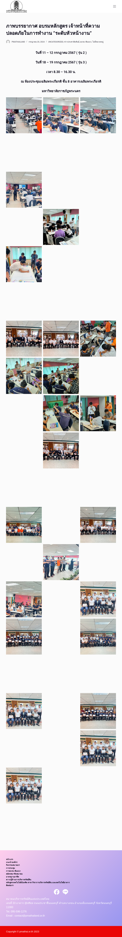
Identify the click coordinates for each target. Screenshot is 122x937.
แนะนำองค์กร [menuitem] (11, 862)
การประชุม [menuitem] (10, 868)
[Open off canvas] (114, 6)
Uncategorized (55, 42)
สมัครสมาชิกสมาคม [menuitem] (14, 874)
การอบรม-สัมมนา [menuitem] (13, 871)
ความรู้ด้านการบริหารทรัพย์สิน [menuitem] (18, 880)
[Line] (65, 892)
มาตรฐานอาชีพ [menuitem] (12, 877)
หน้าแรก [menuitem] (9, 859)
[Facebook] (56, 892)
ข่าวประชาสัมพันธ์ (71, 42)
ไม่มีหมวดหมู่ (97, 42)
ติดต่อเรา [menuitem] (10, 885)
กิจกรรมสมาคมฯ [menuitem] (13, 865)
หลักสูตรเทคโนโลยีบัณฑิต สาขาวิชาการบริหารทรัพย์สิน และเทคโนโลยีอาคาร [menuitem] (38, 882)
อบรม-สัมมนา (85, 42)
